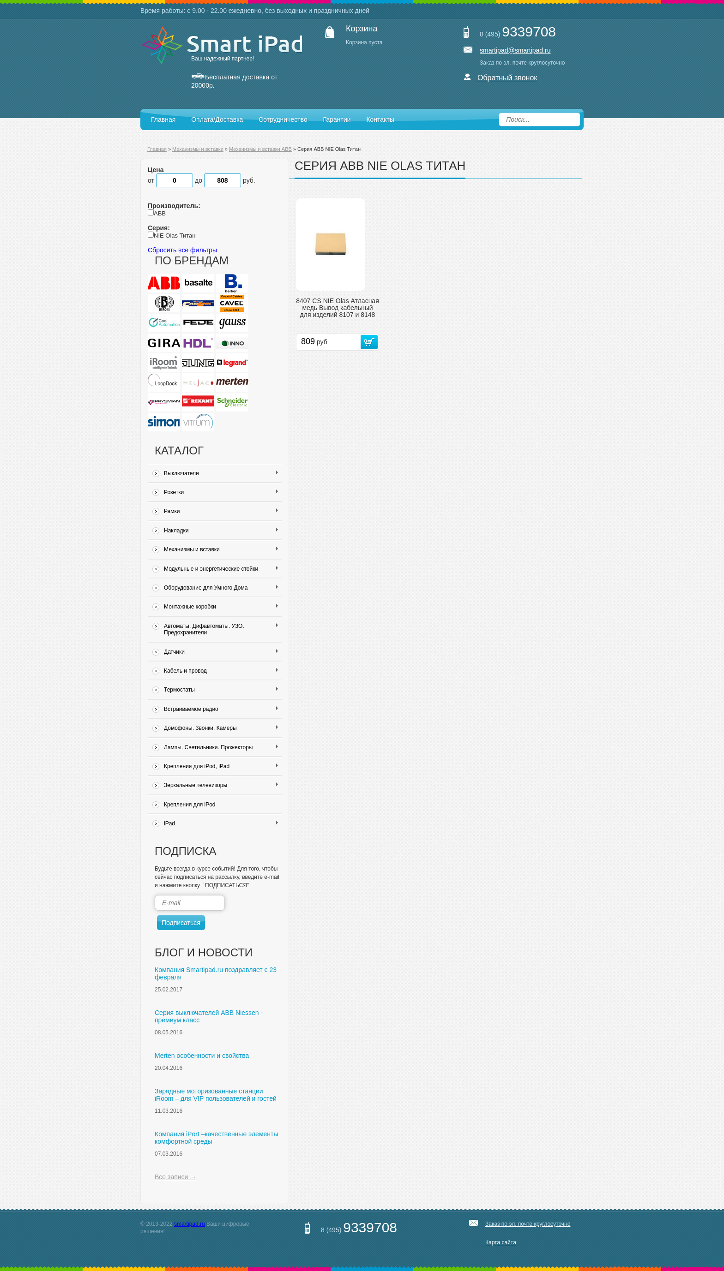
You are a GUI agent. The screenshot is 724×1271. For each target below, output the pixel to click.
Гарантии (337, 119)
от (171, 180)
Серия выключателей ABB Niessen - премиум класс (209, 1016)
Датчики (221, 652)
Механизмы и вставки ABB (260, 149)
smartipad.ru (189, 1224)
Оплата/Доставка (217, 119)
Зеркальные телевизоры (221, 785)
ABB (160, 213)
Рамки (221, 511)
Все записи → (175, 1177)
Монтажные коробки (221, 606)
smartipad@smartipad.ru (515, 50)
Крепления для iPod (190, 804)
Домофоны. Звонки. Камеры (221, 728)
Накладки (221, 530)
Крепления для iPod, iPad (221, 766)
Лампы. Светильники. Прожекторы (221, 747)
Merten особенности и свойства (202, 1055)
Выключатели (221, 473)
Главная (163, 119)
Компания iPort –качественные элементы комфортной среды (216, 1137)
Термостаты (221, 689)
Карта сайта (500, 1242)
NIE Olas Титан (174, 235)
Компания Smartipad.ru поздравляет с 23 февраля (216, 973)
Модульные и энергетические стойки (221, 569)
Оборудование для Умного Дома (221, 588)
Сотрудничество (283, 119)
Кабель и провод (221, 671)
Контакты (380, 119)
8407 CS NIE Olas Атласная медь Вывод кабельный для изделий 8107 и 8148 (337, 308)
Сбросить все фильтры (182, 250)
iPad (221, 823)
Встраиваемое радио (221, 709)
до (219, 180)
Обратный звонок (507, 78)
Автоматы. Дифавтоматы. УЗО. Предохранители (221, 629)
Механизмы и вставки (197, 149)
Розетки (221, 492)
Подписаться (181, 922)
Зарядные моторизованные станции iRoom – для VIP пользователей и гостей (216, 1094)
